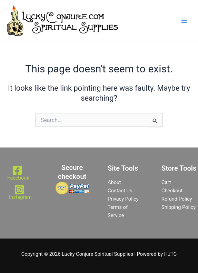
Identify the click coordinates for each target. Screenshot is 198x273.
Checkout (171, 191)
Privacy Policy (123, 199)
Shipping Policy (178, 207)
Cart (166, 182)
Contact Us (120, 191)
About (114, 182)
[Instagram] (19, 192)
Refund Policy (176, 199)
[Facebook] (17, 173)
